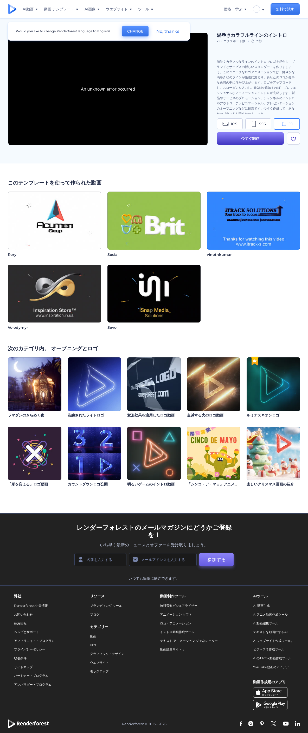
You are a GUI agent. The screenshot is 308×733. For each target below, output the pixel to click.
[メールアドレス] (163, 559)
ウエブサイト (99, 663)
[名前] (100, 559)
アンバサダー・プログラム (33, 684)
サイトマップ (23, 667)
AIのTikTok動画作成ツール (272, 658)
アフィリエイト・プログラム (34, 641)
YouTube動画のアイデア (271, 667)
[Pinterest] (261, 724)
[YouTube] (286, 724)
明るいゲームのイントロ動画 (151, 484)
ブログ (94, 614)
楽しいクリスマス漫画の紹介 (270, 484)
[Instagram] (250, 724)
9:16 (258, 124)
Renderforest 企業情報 (31, 606)
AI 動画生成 (261, 606)
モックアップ (99, 671)
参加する (216, 560)
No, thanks (167, 31)
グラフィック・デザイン (107, 654)
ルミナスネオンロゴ (263, 415)
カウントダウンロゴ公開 (88, 484)
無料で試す (285, 9)
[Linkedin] (297, 724)
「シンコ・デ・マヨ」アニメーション (218, 484)
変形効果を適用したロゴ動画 (151, 415)
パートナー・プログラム (31, 676)
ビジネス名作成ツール (268, 649)
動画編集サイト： (172, 649)
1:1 (287, 124)
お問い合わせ (23, 614)
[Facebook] (241, 724)
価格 (227, 9)
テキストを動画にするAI (270, 632)
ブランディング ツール (106, 606)
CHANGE (135, 31)
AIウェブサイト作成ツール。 (273, 641)
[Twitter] (274, 724)
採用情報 (20, 623)
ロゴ (93, 645)
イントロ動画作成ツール (177, 632)
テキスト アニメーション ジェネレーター (189, 641)
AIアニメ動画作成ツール (270, 614)
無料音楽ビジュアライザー (178, 606)
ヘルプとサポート (26, 632)
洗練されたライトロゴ (86, 415)
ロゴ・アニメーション (175, 623)
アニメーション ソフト (176, 614)
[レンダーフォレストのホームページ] (12, 9)
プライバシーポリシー (29, 649)
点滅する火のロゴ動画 (205, 415)
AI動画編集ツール (265, 623)
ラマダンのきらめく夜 (26, 415)
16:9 (230, 124)
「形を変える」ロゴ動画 (28, 484)
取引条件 (20, 658)
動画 (93, 636)
